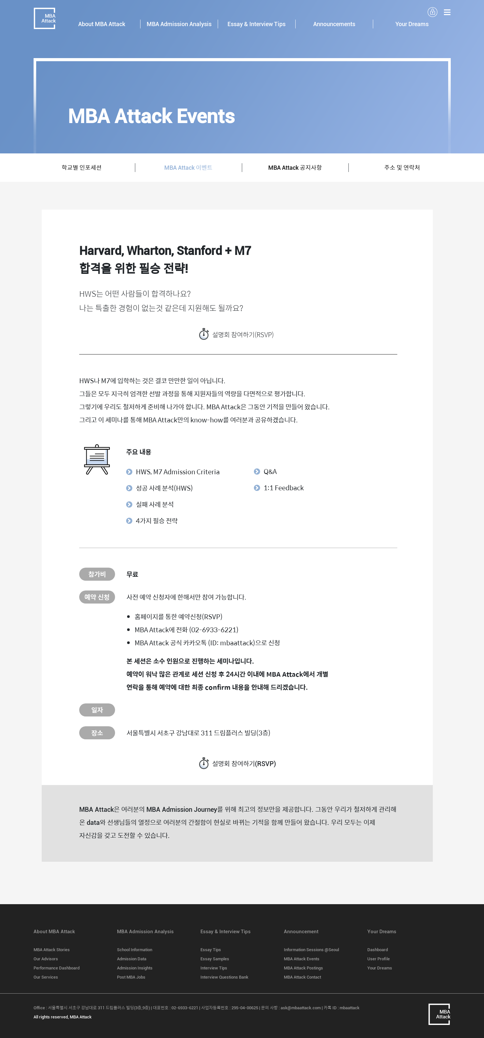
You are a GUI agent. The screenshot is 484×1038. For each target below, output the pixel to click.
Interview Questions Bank (224, 977)
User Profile (378, 958)
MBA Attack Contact (302, 977)
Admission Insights (135, 968)
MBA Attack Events (301, 958)
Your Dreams (379, 968)
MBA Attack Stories (52, 949)
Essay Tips (210, 949)
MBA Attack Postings (303, 968)
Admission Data (131, 958)
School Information (134, 949)
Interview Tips (213, 968)
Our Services (46, 977)
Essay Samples (214, 958)
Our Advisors (46, 958)
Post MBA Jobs (131, 977)
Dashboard (377, 949)
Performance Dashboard (57, 968)
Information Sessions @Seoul (311, 949)
